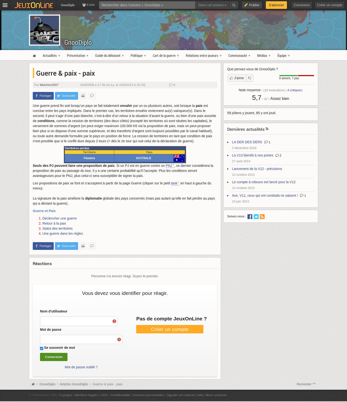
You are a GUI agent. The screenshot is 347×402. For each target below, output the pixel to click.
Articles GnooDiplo (74, 384)
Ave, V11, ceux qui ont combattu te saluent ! (265, 195)
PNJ (169, 166)
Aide (200, 395)
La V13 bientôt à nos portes (252, 155)
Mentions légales (86, 395)
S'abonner (276, 5)
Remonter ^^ (306, 384)
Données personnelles (148, 395)
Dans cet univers (213, 5)
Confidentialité (120, 395)
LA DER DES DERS (247, 142)
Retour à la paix (54, 223)
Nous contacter (216, 395)
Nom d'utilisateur (53, 311)
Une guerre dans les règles (62, 233)
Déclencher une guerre (59, 218)
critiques (294, 90)
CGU (104, 395)
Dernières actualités (246, 129)
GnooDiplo (78, 42)
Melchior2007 (49, 85)
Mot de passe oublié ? (81, 367)
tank (174, 183)
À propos (66, 395)
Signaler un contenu (180, 395)
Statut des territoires (57, 228)
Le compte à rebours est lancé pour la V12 (264, 182)
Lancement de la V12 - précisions (257, 169)
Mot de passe (50, 329)
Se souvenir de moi (59, 348)
